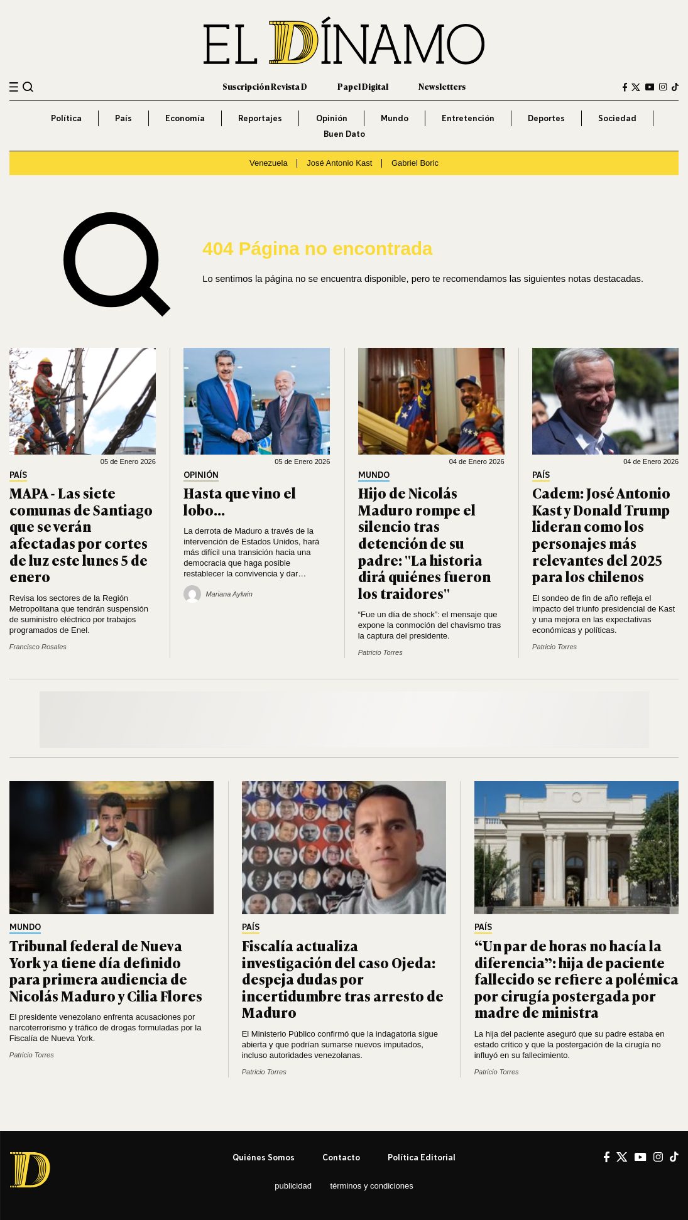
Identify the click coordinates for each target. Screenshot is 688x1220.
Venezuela (268, 163)
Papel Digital (362, 86)
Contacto (341, 1157)
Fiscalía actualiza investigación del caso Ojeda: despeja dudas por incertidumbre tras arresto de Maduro (343, 978)
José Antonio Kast (339, 163)
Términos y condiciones (371, 1185)
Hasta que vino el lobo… (239, 501)
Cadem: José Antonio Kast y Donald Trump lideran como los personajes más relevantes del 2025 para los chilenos (601, 534)
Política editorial (422, 1157)
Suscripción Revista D (264, 86)
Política (66, 118)
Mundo (394, 118)
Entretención (468, 118)
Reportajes (260, 118)
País (123, 118)
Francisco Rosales (38, 646)
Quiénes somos (263, 1157)
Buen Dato (344, 134)
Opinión (331, 118)
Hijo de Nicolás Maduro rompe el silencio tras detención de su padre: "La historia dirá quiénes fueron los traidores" (424, 542)
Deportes (546, 118)
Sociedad (617, 118)
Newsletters (442, 86)
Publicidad (293, 1185)
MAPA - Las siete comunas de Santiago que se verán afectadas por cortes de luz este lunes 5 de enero (81, 534)
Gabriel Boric (415, 163)
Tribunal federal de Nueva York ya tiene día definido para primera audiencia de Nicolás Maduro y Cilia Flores (105, 970)
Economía (185, 118)
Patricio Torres (380, 652)
